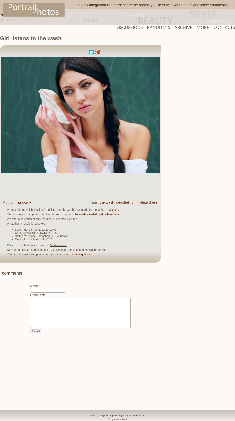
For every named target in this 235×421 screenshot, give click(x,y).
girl (134, 202)
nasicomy (23, 202)
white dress (148, 202)
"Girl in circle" (58, 245)
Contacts (224, 27)
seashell (123, 202)
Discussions (129, 27)
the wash (107, 202)
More (202, 27)
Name (34, 286)
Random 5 (158, 27)
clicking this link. (84, 254)
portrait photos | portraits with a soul (124, 415)
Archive (183, 27)
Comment (37, 295)
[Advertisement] (77, 186)
